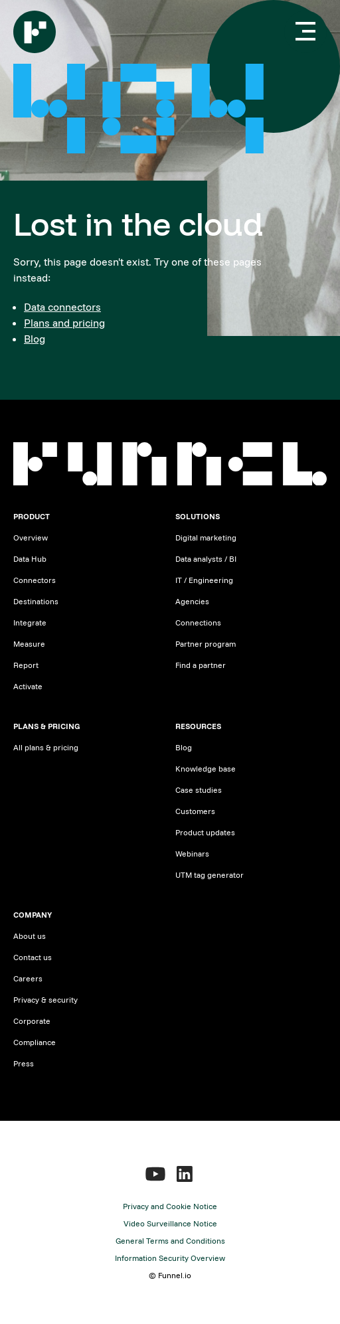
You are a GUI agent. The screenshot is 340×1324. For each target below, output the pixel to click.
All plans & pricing (45, 747)
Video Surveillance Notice (170, 1223)
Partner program (205, 644)
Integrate (29, 622)
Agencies (192, 601)
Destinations (35, 601)
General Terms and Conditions (170, 1241)
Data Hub (29, 559)
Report (26, 665)
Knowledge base (205, 769)
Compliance (34, 1042)
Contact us (32, 957)
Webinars (192, 854)
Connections (198, 622)
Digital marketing (205, 537)
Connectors (34, 580)
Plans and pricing (64, 322)
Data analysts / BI (205, 559)
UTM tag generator (209, 875)
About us (29, 936)
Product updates (205, 832)
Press (23, 1063)
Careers (27, 978)
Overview (30, 537)
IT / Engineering (204, 580)
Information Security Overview (170, 1258)
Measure (29, 644)
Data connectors (62, 306)
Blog (34, 338)
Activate (27, 686)
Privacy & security (45, 1000)
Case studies (198, 790)
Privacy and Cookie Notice (170, 1206)
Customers (195, 811)
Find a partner (200, 665)
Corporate (31, 1021)
